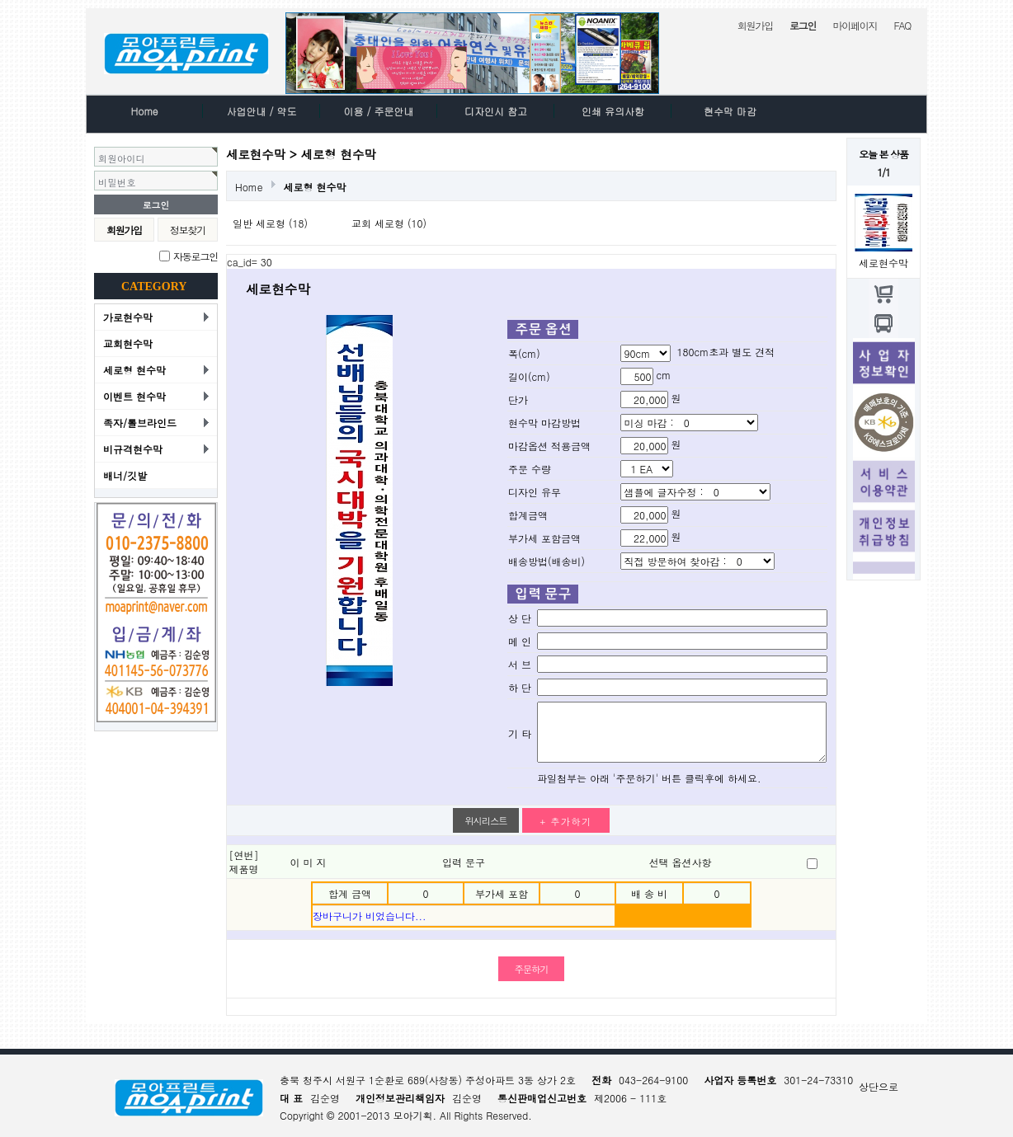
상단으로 (878, 1086)
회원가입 (755, 25)
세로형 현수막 (134, 370)
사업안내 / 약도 (262, 111)
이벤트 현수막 (134, 396)
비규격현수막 (133, 449)
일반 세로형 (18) (270, 223)
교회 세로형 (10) (388, 223)
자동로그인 (195, 256)
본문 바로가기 (0, 0)
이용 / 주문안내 (379, 111)
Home (144, 111)
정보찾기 (187, 230)
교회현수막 (128, 343)
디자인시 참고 (495, 111)
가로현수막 (128, 317)
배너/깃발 (125, 475)
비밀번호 (117, 182)
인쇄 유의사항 (613, 111)
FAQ (902, 25)
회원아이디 (121, 158)
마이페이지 (854, 25)
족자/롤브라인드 (140, 423)
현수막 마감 (730, 111)
